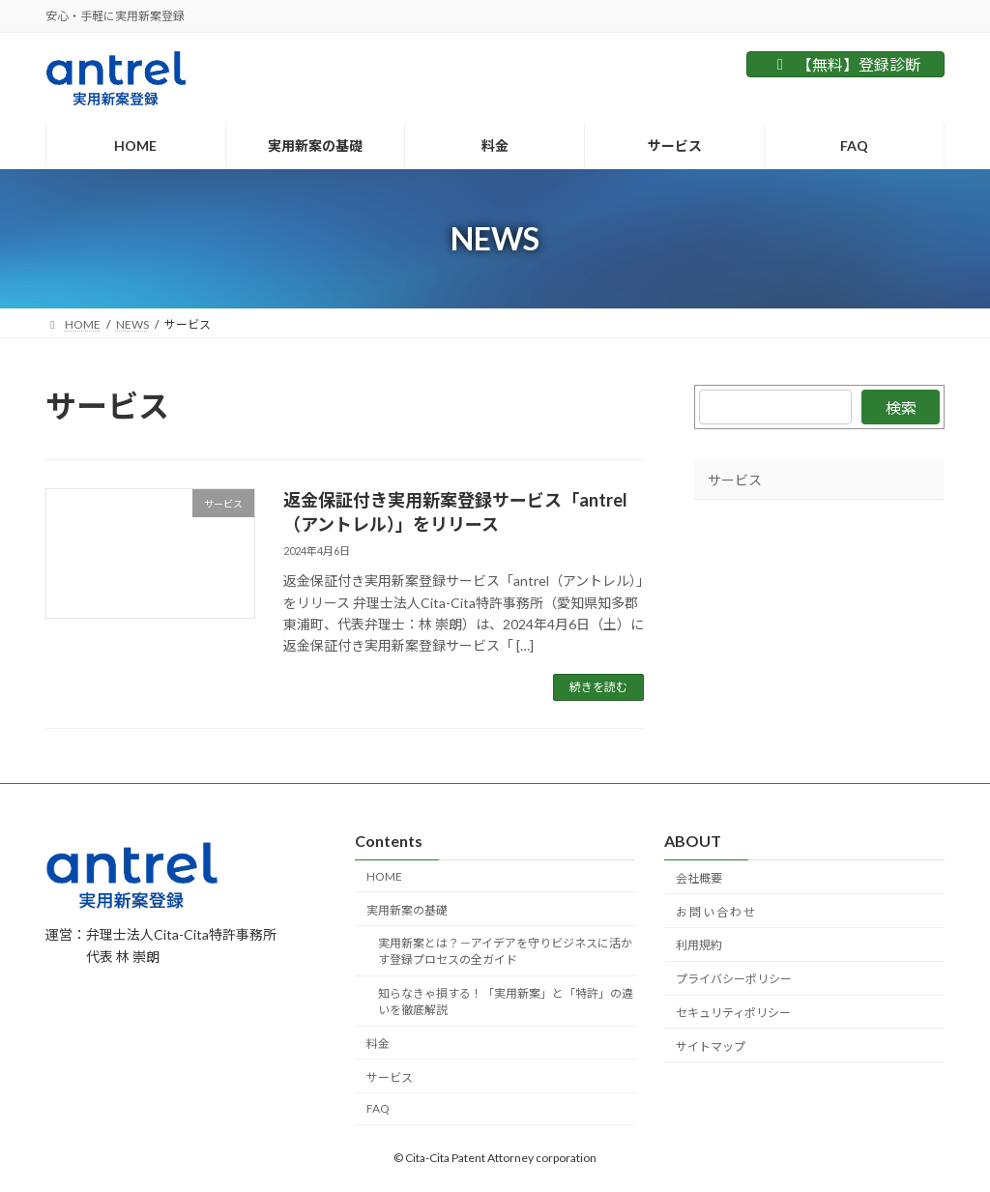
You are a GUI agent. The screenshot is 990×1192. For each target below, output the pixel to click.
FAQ (378, 1109)
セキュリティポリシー (733, 1012)
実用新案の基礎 (407, 910)
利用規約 (699, 946)
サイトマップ (710, 1046)
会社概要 (699, 878)
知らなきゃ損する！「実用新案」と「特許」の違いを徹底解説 (505, 1002)
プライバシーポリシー (734, 980)
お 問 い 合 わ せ (715, 912)
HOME (384, 876)
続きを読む (598, 687)
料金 (378, 1043)
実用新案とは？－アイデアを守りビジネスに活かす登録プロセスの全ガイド (505, 952)
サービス (735, 480)
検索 (900, 407)
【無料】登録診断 (845, 64)
